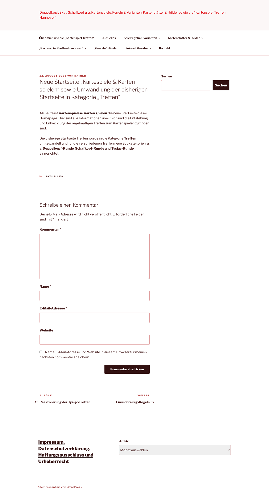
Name (45, 286)
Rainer (80, 75)
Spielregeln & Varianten (142, 38)
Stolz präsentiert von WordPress (60, 487)
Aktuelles (109, 38)
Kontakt (164, 48)
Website (46, 330)
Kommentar (50, 229)
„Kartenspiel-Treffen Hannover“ (63, 48)
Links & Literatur (138, 48)
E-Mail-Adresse (53, 308)
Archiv (124, 441)
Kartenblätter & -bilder (186, 38)
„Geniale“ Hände (105, 48)
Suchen (166, 76)
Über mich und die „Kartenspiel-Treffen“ (66, 38)
